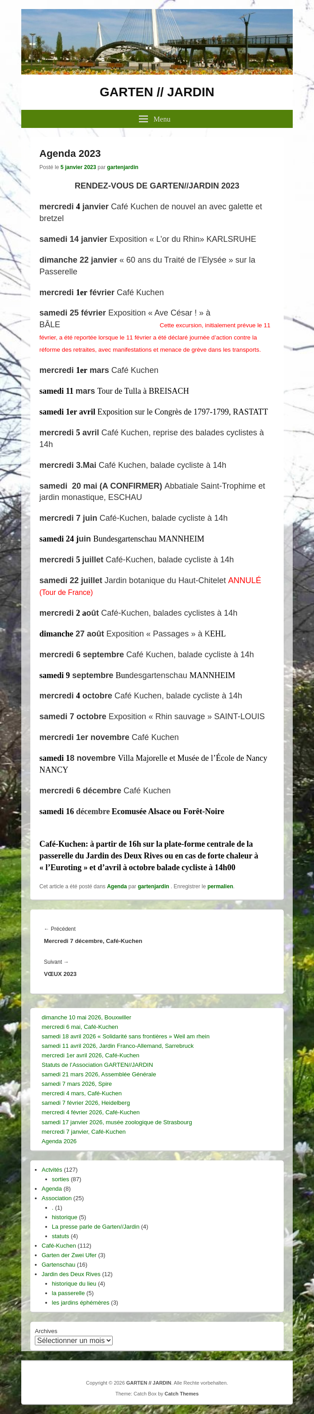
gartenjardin (122, 167)
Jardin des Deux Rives (71, 1274)
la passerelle (68, 1293)
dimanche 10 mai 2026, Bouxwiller (86, 1017)
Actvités (52, 1169)
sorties (60, 1179)
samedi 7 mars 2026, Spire (77, 1083)
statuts (60, 1236)
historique (64, 1217)
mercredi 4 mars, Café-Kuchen (82, 1093)
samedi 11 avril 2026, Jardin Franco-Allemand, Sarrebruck (118, 1045)
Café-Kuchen (59, 1245)
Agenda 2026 (59, 1141)
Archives (46, 1331)
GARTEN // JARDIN (157, 92)
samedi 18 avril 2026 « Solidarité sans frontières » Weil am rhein (125, 1036)
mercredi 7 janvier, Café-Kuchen (84, 1131)
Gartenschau (58, 1264)
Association (56, 1198)
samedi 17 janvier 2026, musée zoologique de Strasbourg (117, 1122)
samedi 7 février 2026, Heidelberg (86, 1102)
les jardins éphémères (80, 1302)
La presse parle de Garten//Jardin (96, 1226)
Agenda (117, 886)
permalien (220, 886)
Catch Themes (182, 1393)
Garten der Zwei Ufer (69, 1255)
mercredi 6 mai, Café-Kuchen (80, 1026)
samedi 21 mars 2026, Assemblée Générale (99, 1074)
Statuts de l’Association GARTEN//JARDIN (97, 1064)
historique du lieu (74, 1283)
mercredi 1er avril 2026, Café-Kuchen (90, 1055)
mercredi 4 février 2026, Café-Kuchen (91, 1112)
